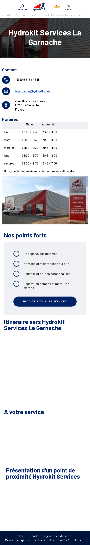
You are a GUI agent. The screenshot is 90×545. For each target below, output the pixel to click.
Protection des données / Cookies (57, 540)
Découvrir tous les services (45, 301)
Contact (19, 536)
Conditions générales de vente (51, 536)
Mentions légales (17, 540)
